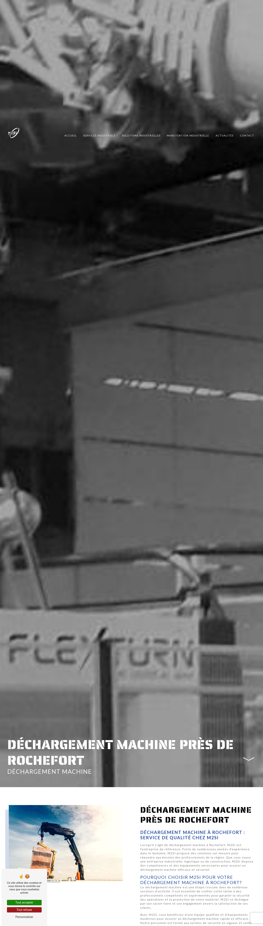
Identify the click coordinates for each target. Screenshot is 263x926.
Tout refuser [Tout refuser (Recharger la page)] (24, 910)
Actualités (224, 135)
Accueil (70, 135)
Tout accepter (24, 902)
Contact (247, 135)
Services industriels (99, 135)
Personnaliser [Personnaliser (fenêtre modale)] (24, 917)
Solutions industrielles (141, 135)
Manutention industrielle (188, 135)
